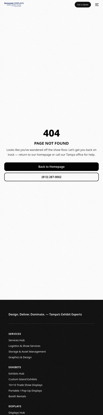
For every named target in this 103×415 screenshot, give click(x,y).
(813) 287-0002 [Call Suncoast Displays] (51, 177)
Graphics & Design (20, 357)
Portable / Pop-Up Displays (25, 390)
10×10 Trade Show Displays (26, 385)
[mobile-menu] (96, 4)
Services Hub (17, 340)
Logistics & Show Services (24, 346)
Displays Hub (17, 412)
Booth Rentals (17, 396)
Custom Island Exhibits (23, 379)
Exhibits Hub (16, 373)
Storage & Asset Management (27, 351)
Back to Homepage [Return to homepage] (51, 167)
